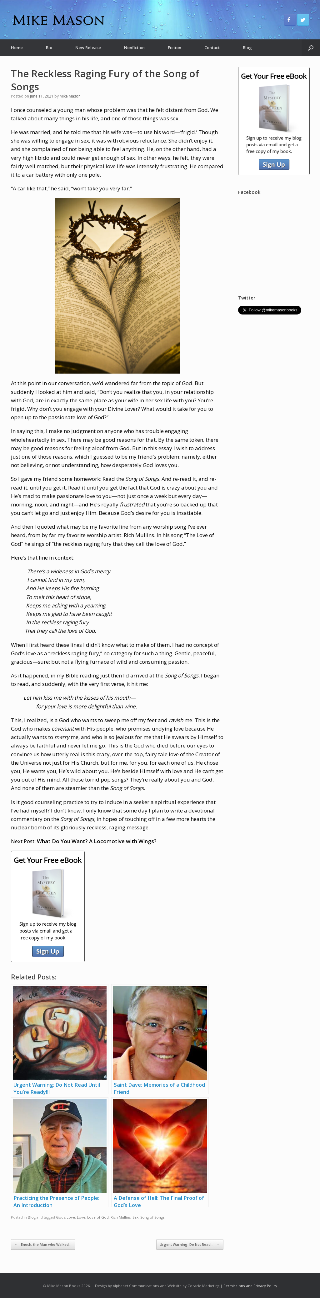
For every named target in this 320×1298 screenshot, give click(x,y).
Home (17, 47)
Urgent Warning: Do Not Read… (190, 1244)
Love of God (98, 1217)
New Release (88, 47)
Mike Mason (70, 96)
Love (81, 1217)
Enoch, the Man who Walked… (43, 1244)
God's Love (65, 1217)
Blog (247, 47)
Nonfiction (134, 47)
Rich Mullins (121, 1217)
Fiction (174, 47)
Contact (212, 47)
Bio (49, 47)
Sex (135, 1217)
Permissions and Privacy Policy (250, 1285)
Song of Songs (152, 1217)
